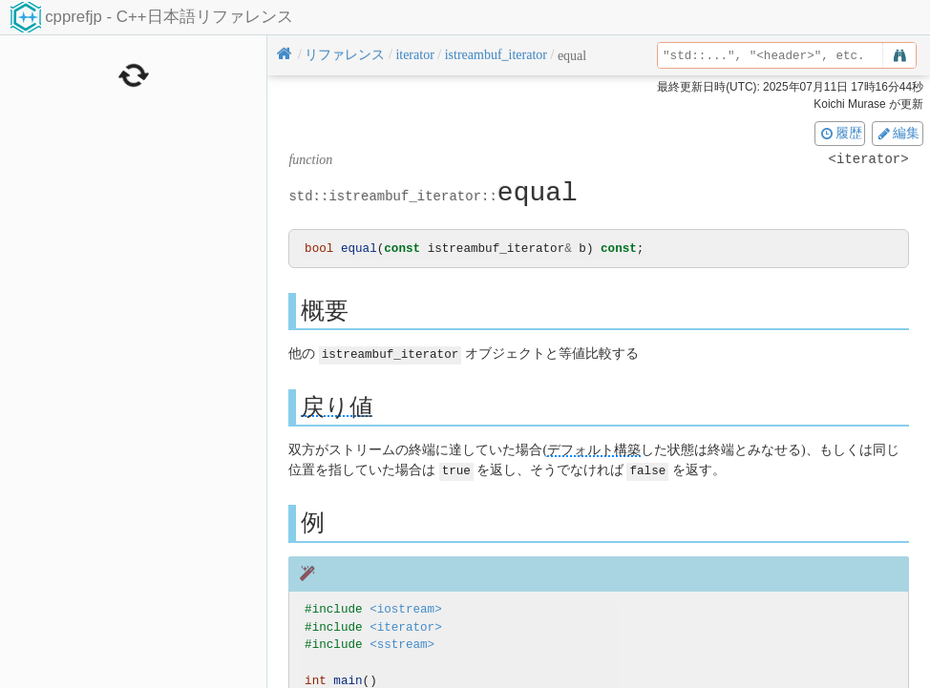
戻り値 (337, 407)
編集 (897, 132)
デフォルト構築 (594, 450)
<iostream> (406, 608)
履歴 (840, 132)
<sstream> (402, 644)
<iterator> (406, 626)
